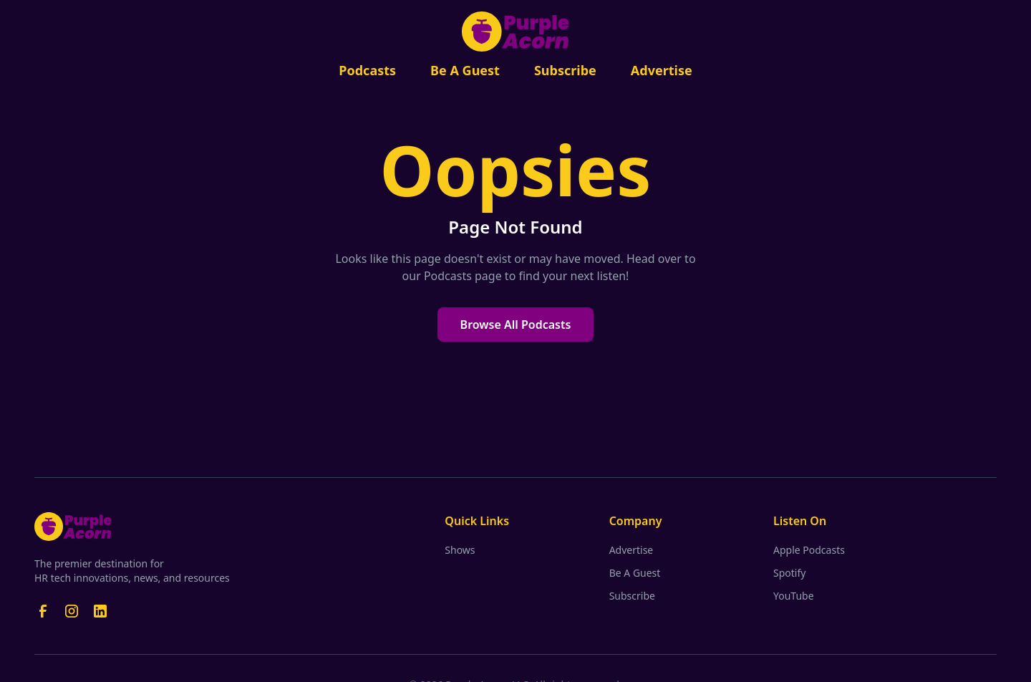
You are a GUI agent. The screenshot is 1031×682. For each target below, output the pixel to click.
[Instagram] (71, 611)
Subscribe (565, 70)
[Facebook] (43, 611)
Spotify (789, 573)
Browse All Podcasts (515, 324)
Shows (460, 550)
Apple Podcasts (809, 550)
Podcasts (367, 70)
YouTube (793, 595)
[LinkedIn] (100, 611)
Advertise (661, 70)
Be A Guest (465, 70)
